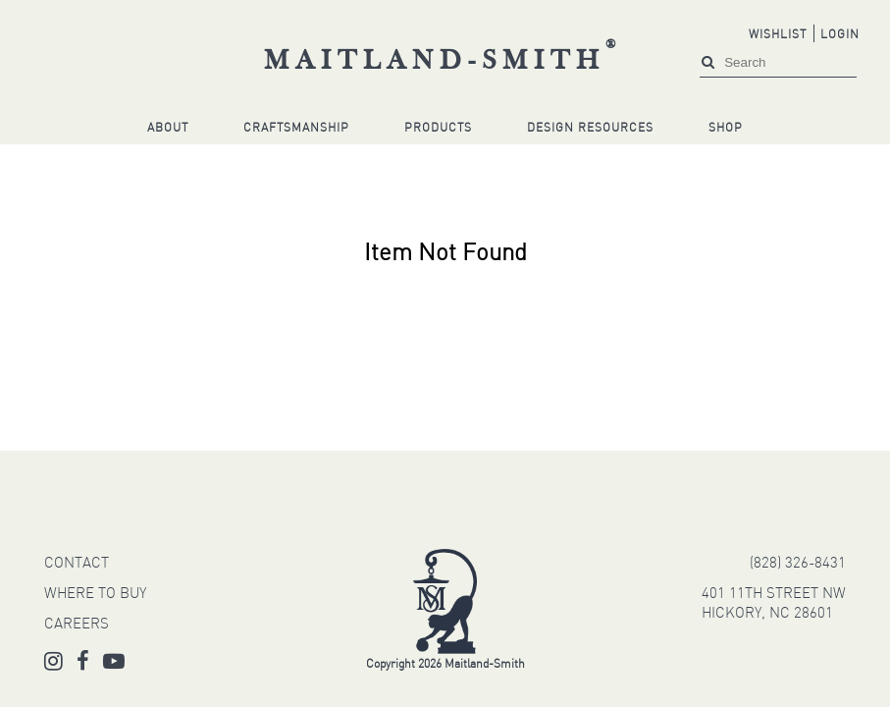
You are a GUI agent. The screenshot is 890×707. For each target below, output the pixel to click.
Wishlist (778, 35)
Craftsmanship (296, 129)
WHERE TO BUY (95, 594)
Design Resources (590, 129)
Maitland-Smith (443, 62)
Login (840, 35)
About (167, 129)
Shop (725, 129)
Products (438, 129)
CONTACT (76, 564)
